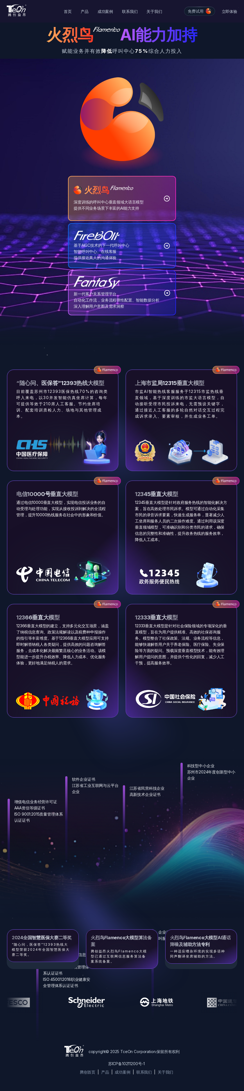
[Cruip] (16, 10)
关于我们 (154, 11)
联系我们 (129, 11)
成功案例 (105, 11)
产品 (85, 11)
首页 (68, 11)
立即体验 (229, 11)
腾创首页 (87, 1072)
